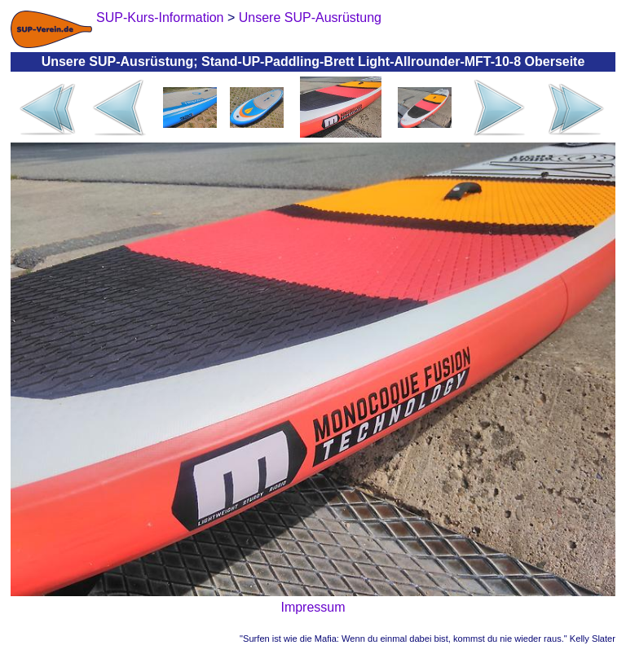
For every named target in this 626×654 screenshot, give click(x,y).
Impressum (312, 607)
